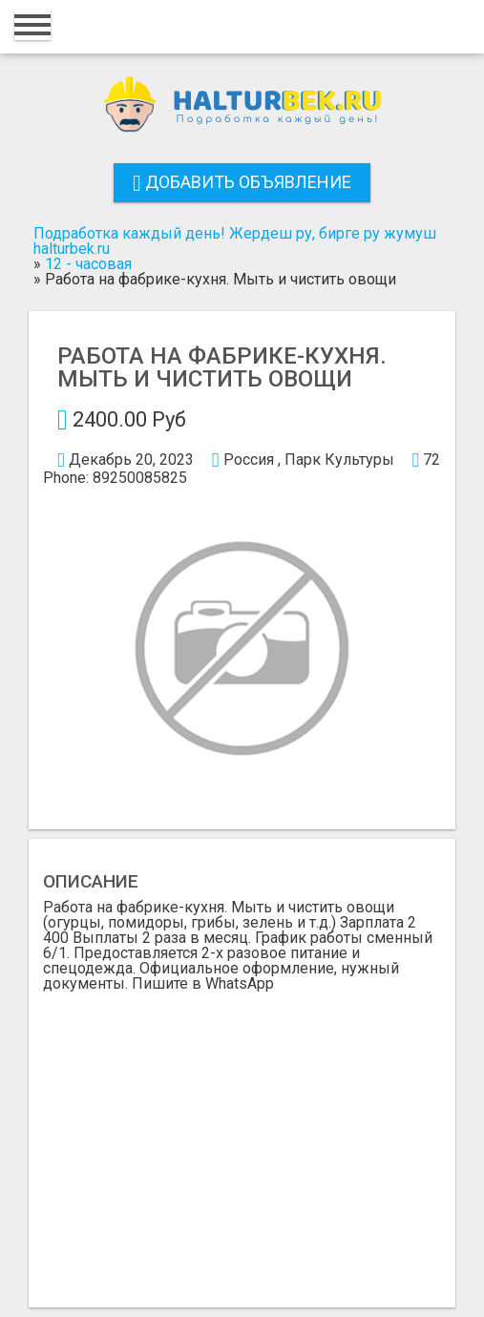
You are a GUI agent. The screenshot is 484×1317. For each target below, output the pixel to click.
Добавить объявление (242, 182)
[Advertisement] (242, 1134)
